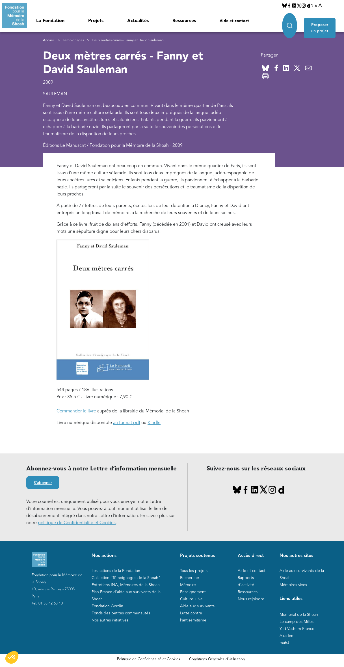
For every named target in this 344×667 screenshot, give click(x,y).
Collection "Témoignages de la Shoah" (126, 578)
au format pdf (126, 422)
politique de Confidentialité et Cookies (77, 523)
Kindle (154, 422)
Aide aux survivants (197, 606)
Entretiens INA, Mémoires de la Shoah (126, 585)
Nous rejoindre (251, 599)
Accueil (49, 40)
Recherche (189, 578)
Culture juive (191, 599)
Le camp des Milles (296, 622)
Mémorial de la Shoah (299, 615)
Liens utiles (291, 598)
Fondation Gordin (107, 606)
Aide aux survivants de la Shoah (302, 574)
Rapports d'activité (246, 581)
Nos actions (104, 556)
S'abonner (43, 483)
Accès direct (251, 556)
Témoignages (73, 40)
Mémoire (188, 585)
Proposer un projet (321, 23)
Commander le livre (76, 411)
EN (310, 5)
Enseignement (193, 592)
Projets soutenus (197, 556)
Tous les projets (193, 571)
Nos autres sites (296, 556)
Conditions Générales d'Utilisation (217, 659)
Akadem (287, 636)
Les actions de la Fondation (116, 571)
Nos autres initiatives (110, 620)
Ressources (184, 20)
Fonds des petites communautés (121, 613)
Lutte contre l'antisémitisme (193, 616)
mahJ (284, 643)
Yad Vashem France (297, 629)
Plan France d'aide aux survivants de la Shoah (126, 595)
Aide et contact (234, 21)
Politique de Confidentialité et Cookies (148, 659)
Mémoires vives (293, 585)
